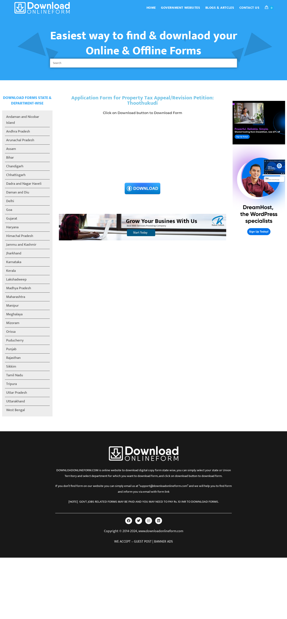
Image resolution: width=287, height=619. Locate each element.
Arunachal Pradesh (20, 140)
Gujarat (11, 218)
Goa (9, 210)
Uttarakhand (15, 401)
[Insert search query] (143, 63)
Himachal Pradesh (19, 236)
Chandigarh (14, 166)
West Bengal (15, 410)
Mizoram (12, 323)
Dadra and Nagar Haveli (23, 184)
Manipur (12, 306)
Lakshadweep (16, 279)
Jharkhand (13, 253)
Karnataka (13, 262)
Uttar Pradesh (16, 393)
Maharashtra (15, 297)
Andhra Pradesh (18, 131)
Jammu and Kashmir (21, 245)
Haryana (12, 227)
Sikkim (11, 366)
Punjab (11, 349)
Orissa (11, 332)
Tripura (11, 384)
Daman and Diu (17, 192)
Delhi (10, 201)
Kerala (11, 271)
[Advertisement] (142, 150)
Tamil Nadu (14, 375)
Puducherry (15, 340)
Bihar (10, 158)
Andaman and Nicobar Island (22, 120)
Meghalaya (14, 314)
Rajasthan (13, 358)
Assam (11, 149)
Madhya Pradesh (18, 288)
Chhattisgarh (16, 175)
